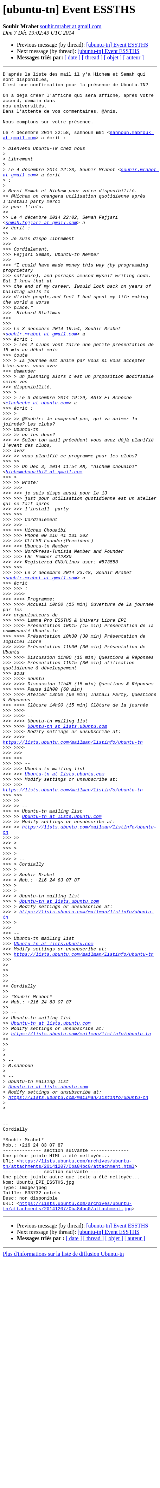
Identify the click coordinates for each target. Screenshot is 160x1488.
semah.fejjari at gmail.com (41, 253)
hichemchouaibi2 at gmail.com (44, 552)
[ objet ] (113, 57)
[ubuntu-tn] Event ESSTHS (117, 45)
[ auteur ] (133, 57)
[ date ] (73, 57)
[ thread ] (92, 57)
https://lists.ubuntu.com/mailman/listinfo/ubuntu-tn (73, 876)
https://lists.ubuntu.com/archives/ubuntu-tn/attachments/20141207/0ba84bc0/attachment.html (68, 1382)
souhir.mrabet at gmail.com (70, 26)
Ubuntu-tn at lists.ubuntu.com (67, 857)
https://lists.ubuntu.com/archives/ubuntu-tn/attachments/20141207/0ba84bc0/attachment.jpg (67, 1433)
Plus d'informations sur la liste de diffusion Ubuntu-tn (63, 1482)
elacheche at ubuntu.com (37, 469)
